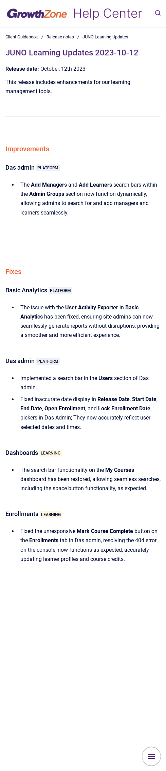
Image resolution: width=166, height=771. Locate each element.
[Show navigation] (151, 756)
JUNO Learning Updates (105, 36)
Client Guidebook (21, 36)
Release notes (60, 36)
